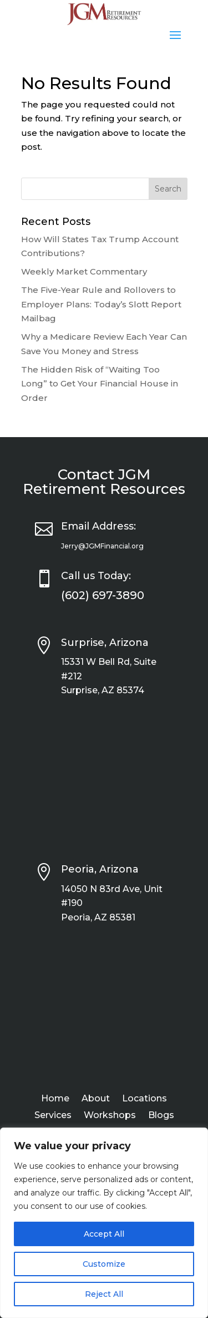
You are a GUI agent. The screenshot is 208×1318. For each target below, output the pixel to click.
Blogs (161, 1115)
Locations (144, 1099)
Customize (104, 1264)
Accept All (104, 1234)
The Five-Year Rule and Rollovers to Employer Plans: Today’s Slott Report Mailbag (101, 304)
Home (55, 1099)
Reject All (104, 1294)
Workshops (110, 1115)
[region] (104, 1223)
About (96, 1099)
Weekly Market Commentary (84, 271)
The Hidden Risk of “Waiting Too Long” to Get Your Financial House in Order (99, 383)
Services (53, 1115)
